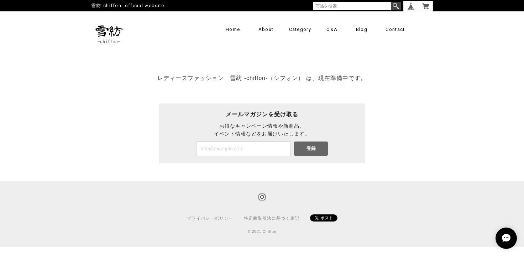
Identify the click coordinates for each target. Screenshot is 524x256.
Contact (395, 29)
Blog (361, 29)
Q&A (331, 29)
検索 (396, 6)
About (266, 29)
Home (233, 29)
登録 (311, 148)
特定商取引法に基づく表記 (271, 218)
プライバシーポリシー (210, 218)
